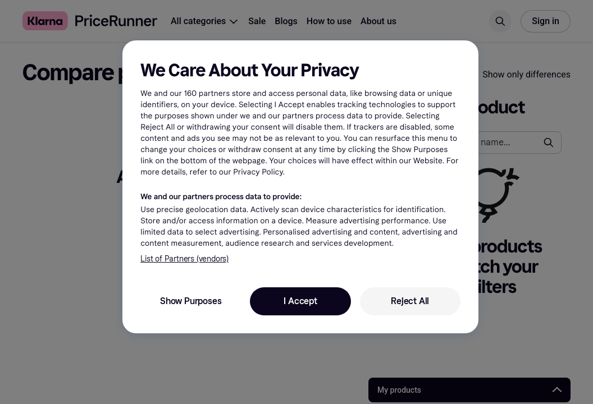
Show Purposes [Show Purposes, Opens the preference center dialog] (190, 301)
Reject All (410, 301)
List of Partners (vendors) (184, 259)
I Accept (300, 301)
